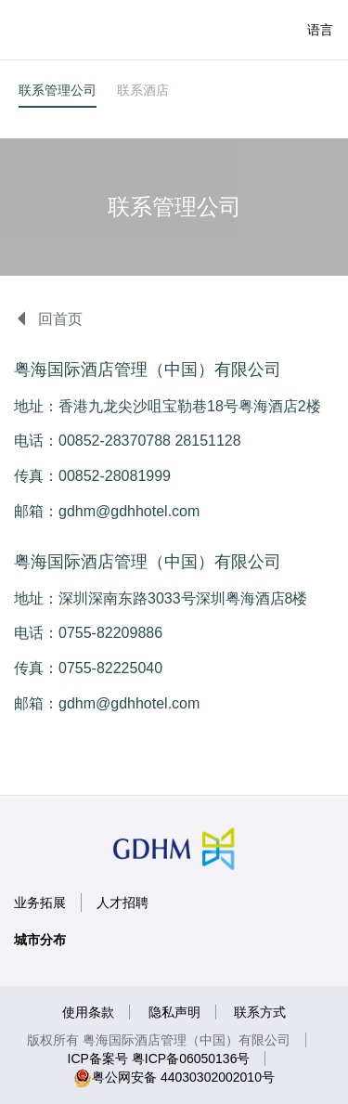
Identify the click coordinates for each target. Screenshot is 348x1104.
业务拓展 (40, 902)
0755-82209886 (110, 633)
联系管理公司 (58, 90)
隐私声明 (174, 1012)
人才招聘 (122, 902)
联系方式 (260, 1012)
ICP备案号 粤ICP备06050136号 (159, 1058)
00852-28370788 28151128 (149, 440)
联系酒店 (143, 90)
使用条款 (88, 1012)
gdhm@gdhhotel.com (129, 511)
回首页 (48, 319)
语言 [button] (320, 29)
